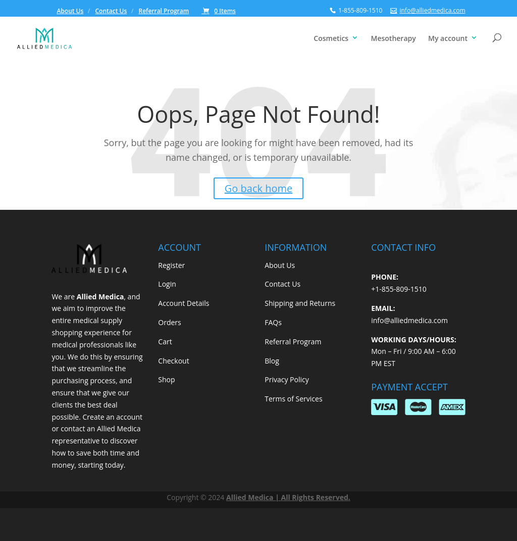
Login (167, 284)
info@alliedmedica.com (409, 320)
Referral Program (163, 11)
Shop (166, 379)
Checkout (173, 361)
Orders (169, 322)
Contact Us (111, 11)
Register (171, 265)
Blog (272, 361)
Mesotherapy (393, 38)
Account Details (183, 303)
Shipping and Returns (300, 303)
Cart (165, 341)
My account (448, 38)
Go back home (258, 188)
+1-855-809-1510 (399, 289)
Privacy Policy (286, 379)
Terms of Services (293, 398)
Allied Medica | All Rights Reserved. (288, 497)
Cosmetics (331, 38)
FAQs (273, 322)
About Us (70, 11)
